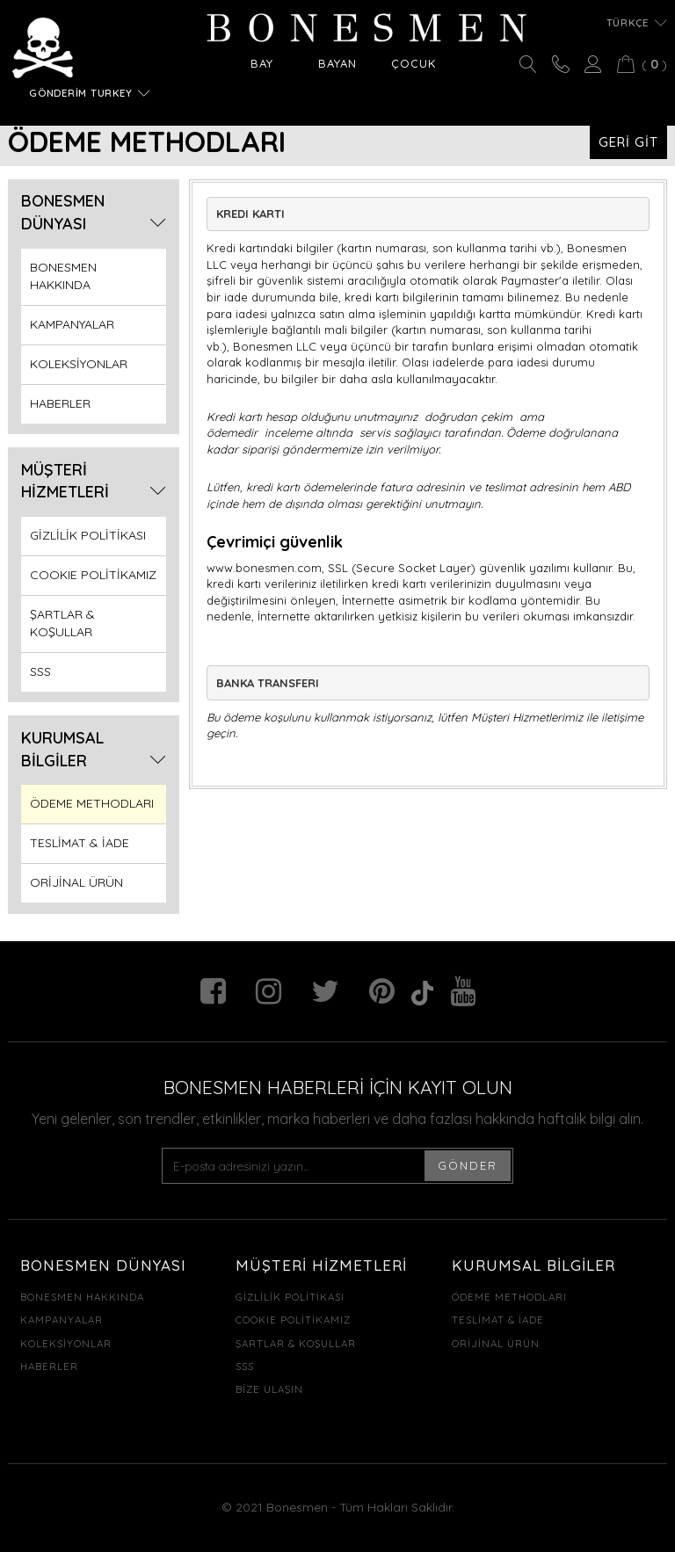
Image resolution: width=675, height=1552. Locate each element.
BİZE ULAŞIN (269, 1389)
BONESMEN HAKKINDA (63, 276)
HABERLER (60, 403)
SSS (40, 671)
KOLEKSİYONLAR (78, 364)
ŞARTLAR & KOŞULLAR (62, 623)
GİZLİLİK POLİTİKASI (88, 535)
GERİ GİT (628, 142)
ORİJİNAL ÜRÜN (76, 882)
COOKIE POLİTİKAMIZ (93, 575)
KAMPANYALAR (72, 324)
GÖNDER (467, 1165)
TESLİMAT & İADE (79, 843)
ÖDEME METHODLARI (92, 803)
